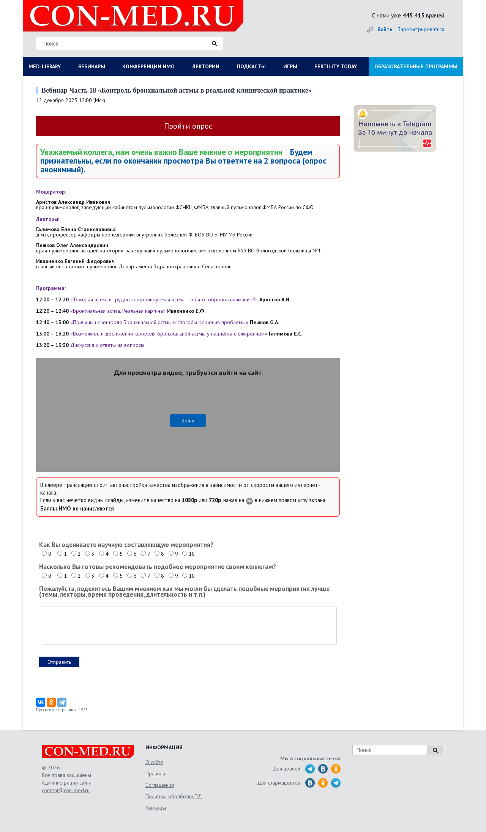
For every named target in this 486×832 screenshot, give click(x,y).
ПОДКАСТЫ (251, 66)
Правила (155, 773)
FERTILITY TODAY (335, 66)
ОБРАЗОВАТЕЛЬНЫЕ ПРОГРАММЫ (416, 66)
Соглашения (159, 785)
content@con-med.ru (66, 790)
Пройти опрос (188, 126)
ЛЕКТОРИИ (205, 66)
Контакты (155, 807)
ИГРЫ (290, 66)
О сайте (154, 762)
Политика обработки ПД (173, 796)
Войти (385, 29)
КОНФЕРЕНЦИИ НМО (148, 66)
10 (192, 553)
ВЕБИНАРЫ (91, 66)
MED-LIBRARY (44, 66)
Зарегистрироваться (421, 29)
